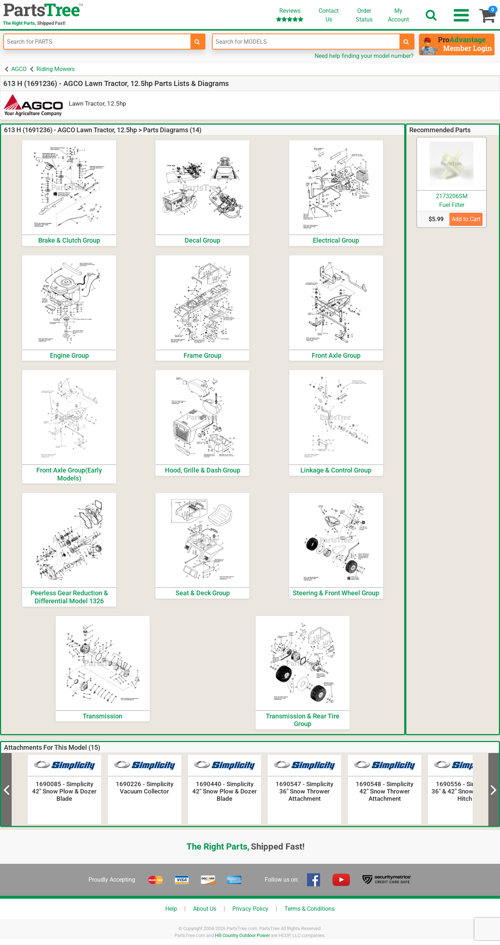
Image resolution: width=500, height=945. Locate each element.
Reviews (289, 14)
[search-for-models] (406, 41)
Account (398, 15)
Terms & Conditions (309, 908)
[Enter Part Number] (97, 41)
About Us (204, 908)
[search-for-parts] (197, 41)
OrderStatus (364, 15)
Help (171, 908)
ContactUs (329, 15)
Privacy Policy (250, 908)
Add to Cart (466, 219)
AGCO (19, 69)
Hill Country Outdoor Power (242, 935)
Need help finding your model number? (364, 55)
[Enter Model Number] (306, 41)
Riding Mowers (55, 69)
